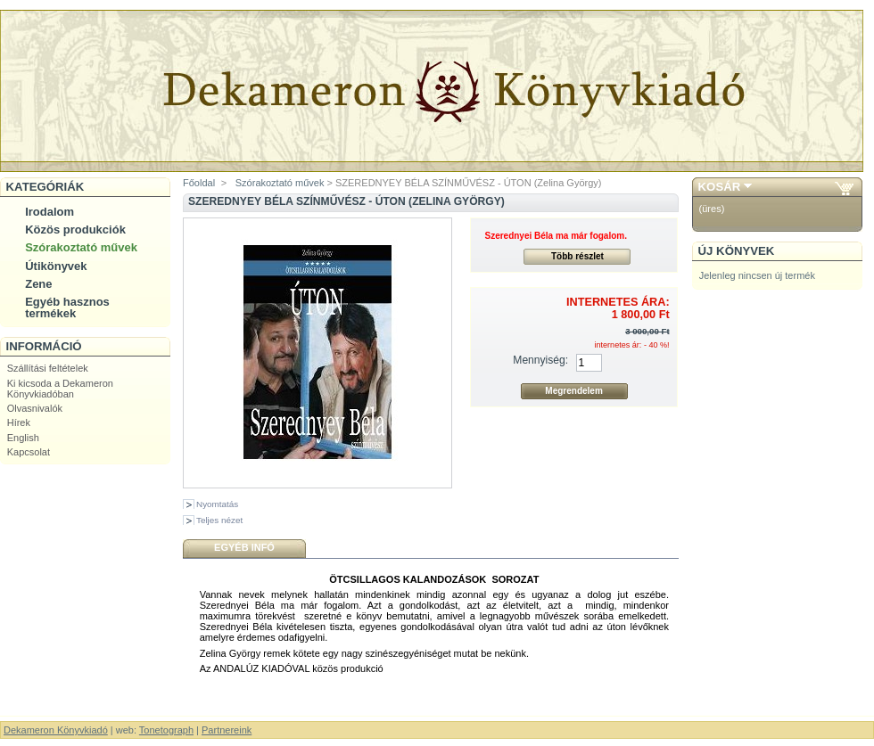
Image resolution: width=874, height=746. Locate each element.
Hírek (18, 422)
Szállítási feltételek (47, 368)
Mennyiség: (540, 360)
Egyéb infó (244, 547)
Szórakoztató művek (81, 247)
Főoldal (199, 182)
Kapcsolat (28, 452)
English (23, 437)
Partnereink (226, 730)
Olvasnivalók (34, 408)
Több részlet (577, 256)
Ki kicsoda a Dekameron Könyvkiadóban (60, 388)
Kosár (719, 186)
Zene (38, 284)
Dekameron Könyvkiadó (56, 730)
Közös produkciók (75, 229)
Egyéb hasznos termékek (67, 307)
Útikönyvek (56, 266)
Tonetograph (166, 730)
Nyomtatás (217, 504)
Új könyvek (736, 251)
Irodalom (49, 211)
